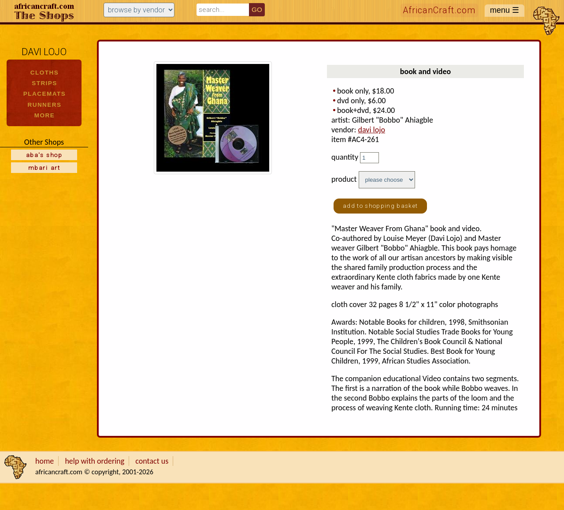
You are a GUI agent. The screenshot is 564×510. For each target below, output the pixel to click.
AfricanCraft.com (439, 10)
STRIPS (44, 83)
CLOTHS (44, 72)
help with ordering (94, 461)
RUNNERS (44, 104)
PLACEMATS (44, 93)
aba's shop (44, 154)
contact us (151, 461)
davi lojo (371, 130)
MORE (44, 115)
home (44, 461)
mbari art (44, 167)
